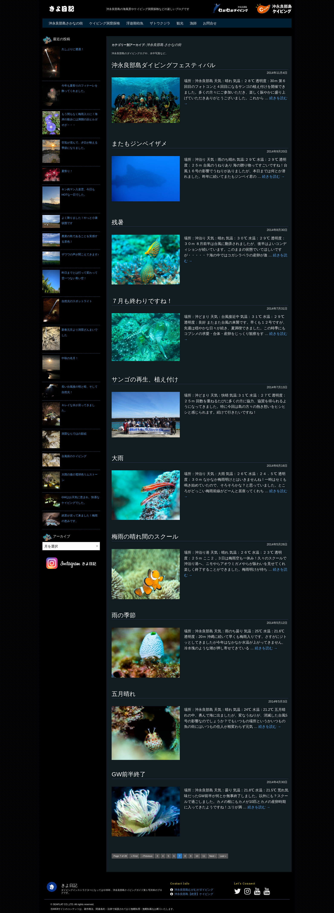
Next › (212, 856)
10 (197, 856)
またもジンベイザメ (139, 143)
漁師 (193, 23)
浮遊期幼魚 (134, 23)
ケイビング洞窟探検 (104, 23)
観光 (180, 23)
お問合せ (210, 23)
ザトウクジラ (160, 23)
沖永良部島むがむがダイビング (193, 889)
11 (204, 856)
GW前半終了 (129, 774)
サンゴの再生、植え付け (145, 379)
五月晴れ (124, 694)
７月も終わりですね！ (142, 301)
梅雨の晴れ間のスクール (145, 536)
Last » (223, 856)
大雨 (118, 458)
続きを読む (273, 177)
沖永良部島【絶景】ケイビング (193, 894)
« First (134, 856)
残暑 (118, 222)
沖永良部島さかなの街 (66, 23)
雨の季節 (124, 615)
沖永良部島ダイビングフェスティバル (164, 65)
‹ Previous (147, 856)
